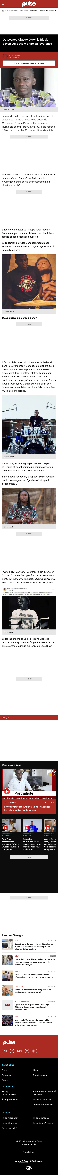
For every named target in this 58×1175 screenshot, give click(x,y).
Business (6, 1075)
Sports (5, 1080)
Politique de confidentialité (9, 1093)
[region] (29, 835)
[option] (11, 836)
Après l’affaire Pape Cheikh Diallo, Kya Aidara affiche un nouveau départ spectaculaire (32, 1007)
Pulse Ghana (9, 1122)
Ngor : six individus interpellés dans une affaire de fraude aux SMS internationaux (34, 976)
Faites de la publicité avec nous (44, 1093)
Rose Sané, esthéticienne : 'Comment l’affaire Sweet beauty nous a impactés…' (11, 844)
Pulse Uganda (41, 1117)
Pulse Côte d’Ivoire (43, 1122)
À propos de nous (10, 1099)
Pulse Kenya (9, 1128)
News (17, 941)
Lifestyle (19, 986)
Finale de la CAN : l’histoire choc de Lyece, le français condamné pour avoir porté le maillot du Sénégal (35, 962)
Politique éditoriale (42, 1099)
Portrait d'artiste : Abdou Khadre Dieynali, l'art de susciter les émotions (27, 808)
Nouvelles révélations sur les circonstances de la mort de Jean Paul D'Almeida (31, 844)
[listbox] (29, 835)
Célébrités (24, 11)
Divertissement (12, 11)
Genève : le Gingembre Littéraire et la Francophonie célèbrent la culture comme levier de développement (33, 1022)
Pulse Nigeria (10, 1117)
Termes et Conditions (43, 1104)
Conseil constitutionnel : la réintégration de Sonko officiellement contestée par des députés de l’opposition (34, 946)
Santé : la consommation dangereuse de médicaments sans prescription (33, 990)
